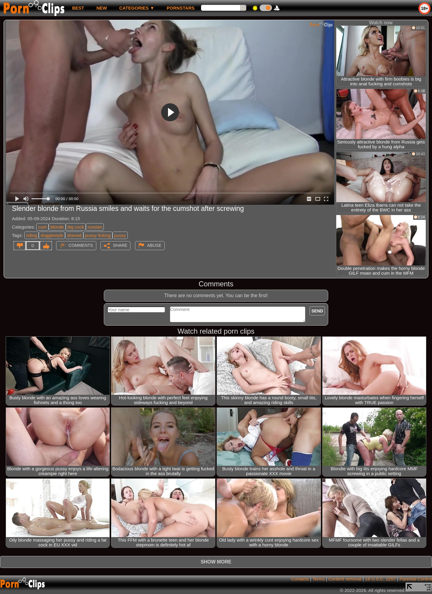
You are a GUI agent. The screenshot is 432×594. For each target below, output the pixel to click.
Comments (80, 245)
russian (95, 226)
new (101, 7)
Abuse (154, 245)
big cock (76, 226)
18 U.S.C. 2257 (380, 578)
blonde (57, 226)
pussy (120, 235)
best (78, 7)
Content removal (345, 578)
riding (31, 235)
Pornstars (181, 7)
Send (317, 311)
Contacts (300, 578)
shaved (74, 235)
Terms (318, 578)
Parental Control (416, 578)
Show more (216, 561)
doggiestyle (51, 235)
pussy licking (98, 235)
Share (120, 245)
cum (42, 226)
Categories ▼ (136, 7)
